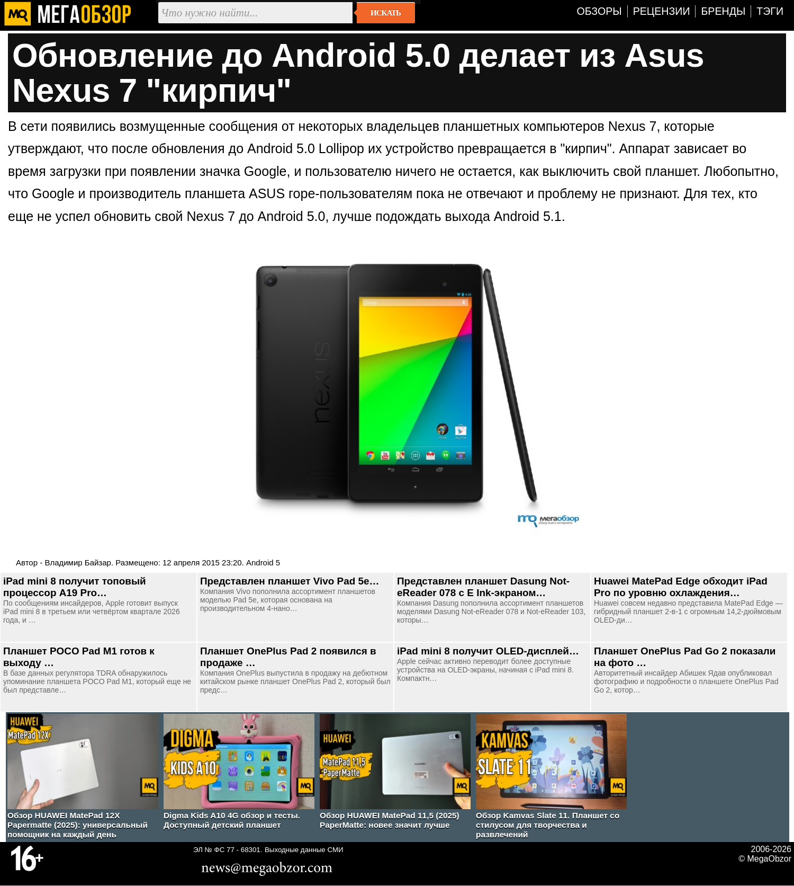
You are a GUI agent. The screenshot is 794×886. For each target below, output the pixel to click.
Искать (386, 12)
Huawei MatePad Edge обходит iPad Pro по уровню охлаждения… (681, 586)
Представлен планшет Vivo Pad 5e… (289, 581)
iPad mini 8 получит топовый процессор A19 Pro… (74, 586)
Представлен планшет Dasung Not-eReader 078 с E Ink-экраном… (483, 586)
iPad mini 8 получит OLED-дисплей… (488, 651)
